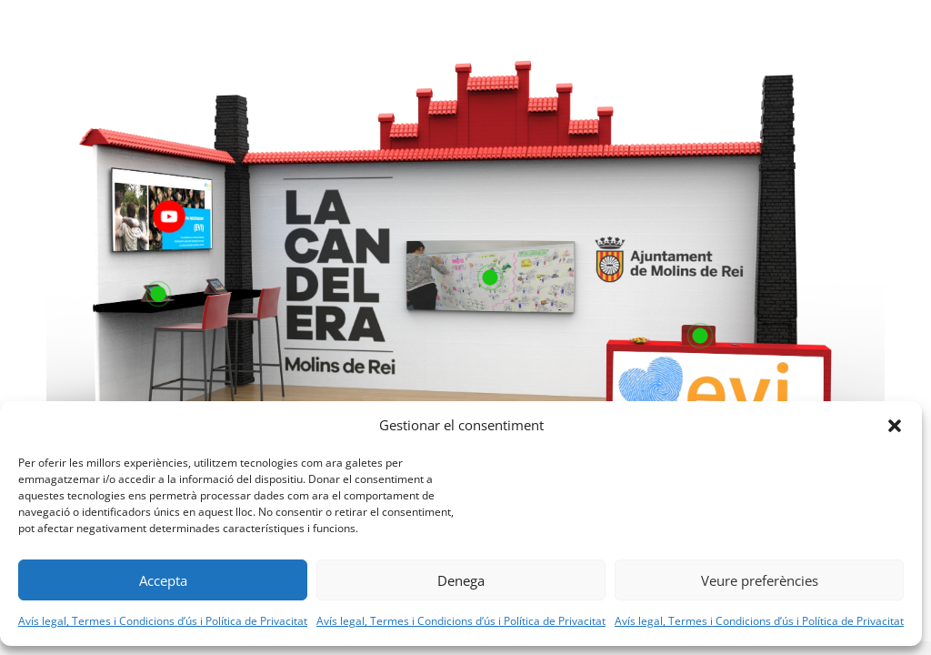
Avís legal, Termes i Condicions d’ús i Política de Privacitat (162, 621)
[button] (895, 426)
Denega (461, 580)
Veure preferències (759, 580)
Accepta (163, 580)
